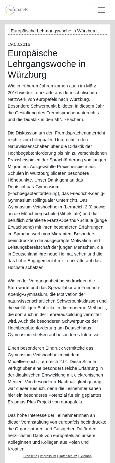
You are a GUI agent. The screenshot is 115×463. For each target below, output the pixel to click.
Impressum (48, 456)
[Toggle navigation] (101, 10)
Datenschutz (68, 456)
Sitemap (85, 456)
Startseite (30, 456)
